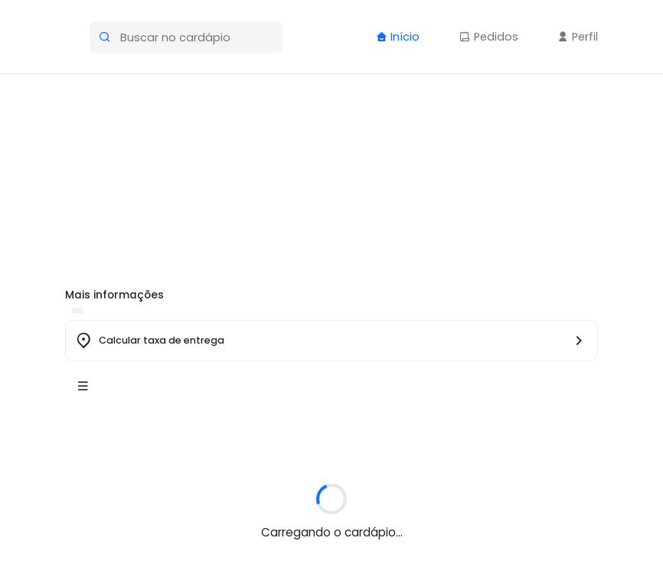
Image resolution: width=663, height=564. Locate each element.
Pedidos (488, 36)
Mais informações (114, 295)
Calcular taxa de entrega (161, 340)
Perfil (577, 36)
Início (398, 36)
